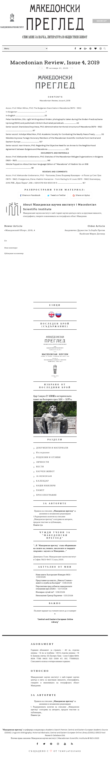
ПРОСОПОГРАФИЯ (46, 495)
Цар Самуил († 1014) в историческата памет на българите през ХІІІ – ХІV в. (52, 397)
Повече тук (38, 525)
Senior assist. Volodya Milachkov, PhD (23, 134)
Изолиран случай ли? (45, 592)
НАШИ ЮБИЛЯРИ (46, 485)
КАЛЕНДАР (42, 481)
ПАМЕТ (40, 490)
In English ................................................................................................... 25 (26, 115)
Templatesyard (69, 751)
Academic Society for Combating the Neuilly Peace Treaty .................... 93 (73, 134)
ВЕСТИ (40, 466)
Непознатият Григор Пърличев (49, 595)
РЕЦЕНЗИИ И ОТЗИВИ (48, 457)
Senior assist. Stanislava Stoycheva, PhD (25, 127)
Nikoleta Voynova (14, 138)
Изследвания (43, 452)
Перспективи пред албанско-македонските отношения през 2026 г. (54, 587)
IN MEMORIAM (44, 476)
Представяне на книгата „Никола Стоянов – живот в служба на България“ (54, 581)
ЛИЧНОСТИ (42, 462)
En (42, 68)
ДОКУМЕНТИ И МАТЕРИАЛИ (52, 448)
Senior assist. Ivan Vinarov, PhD (20, 145)
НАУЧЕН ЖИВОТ (45, 471)
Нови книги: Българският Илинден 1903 (53, 574)
